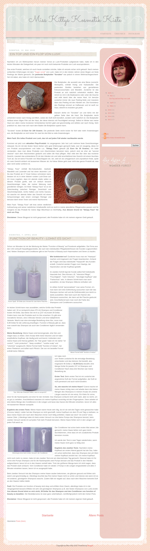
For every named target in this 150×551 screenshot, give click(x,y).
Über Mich (119, 34)
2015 (110, 113)
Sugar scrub (40, 72)
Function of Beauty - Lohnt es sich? (40, 238)
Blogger (90, 546)
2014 (110, 116)
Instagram (134, 34)
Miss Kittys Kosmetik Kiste (116, 138)
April (112, 103)
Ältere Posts (96, 515)
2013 (110, 120)
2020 (110, 93)
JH (107, 134)
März (112, 106)
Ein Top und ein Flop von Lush (35, 54)
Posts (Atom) (21, 521)
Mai (111, 96)
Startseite (105, 34)
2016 (110, 110)
